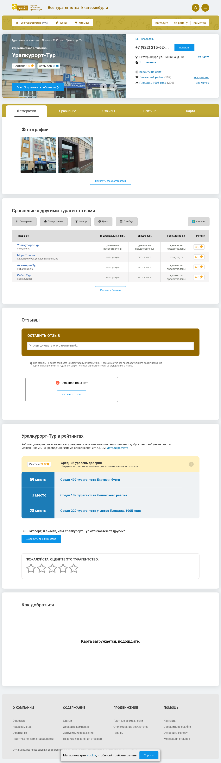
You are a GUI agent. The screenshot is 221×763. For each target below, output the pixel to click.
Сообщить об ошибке (177, 726)
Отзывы (82, 22)
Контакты (170, 720)
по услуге (161, 23)
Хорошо (149, 755)
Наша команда (22, 726)
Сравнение (67, 111)
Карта (190, 111)
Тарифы (118, 732)
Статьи (67, 720)
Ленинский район (151, 77)
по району (180, 23)
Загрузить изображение (78, 732)
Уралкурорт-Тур (28, 245)
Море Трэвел (26, 255)
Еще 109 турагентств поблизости (38, 87)
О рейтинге (20, 732)
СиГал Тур (24, 275)
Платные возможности (128, 720)
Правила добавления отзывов (82, 738)
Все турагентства (32, 22)
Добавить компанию (76, 726)
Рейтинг (149, 111)
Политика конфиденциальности (33, 738)
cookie (91, 755)
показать (184, 47)
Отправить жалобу (176, 732)
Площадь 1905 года (152, 82)
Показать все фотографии (110, 180)
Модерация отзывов (177, 738)
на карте (203, 57)
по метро (199, 23)
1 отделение (147, 62)
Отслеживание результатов (130, 726)
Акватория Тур (27, 265)
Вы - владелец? (145, 38)
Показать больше (110, 290)
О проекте (19, 720)
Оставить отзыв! (71, 394)
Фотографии (26, 111)
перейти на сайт (150, 72)
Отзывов (47, 66)
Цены (61, 22)
